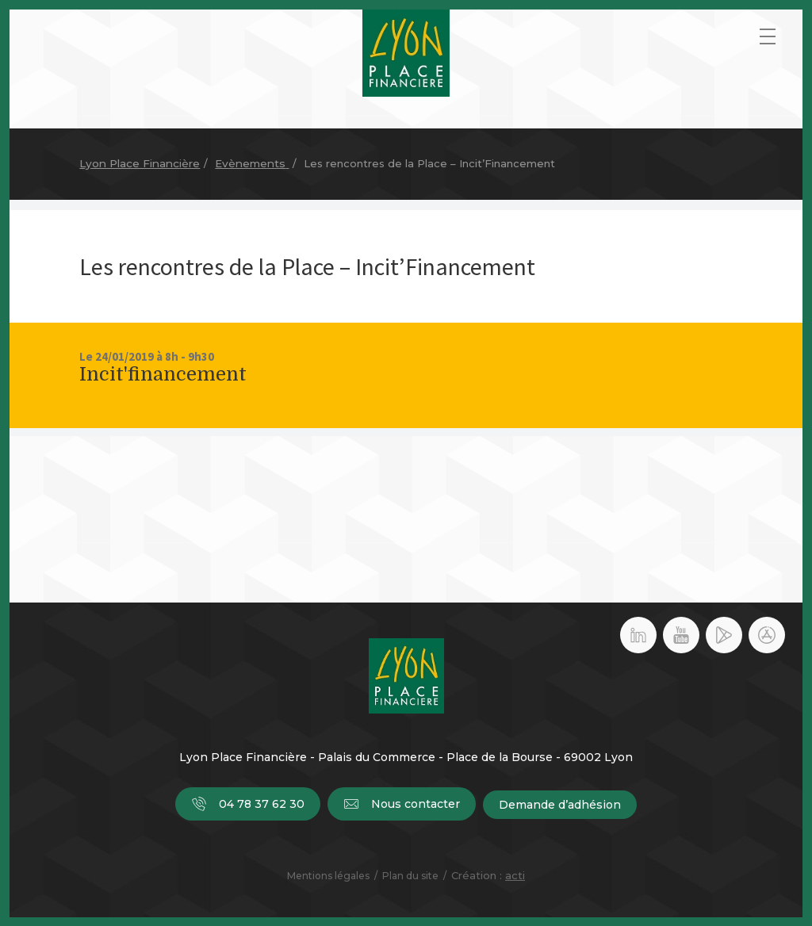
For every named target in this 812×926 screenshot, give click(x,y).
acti (515, 874)
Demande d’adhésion (561, 805)
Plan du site (410, 875)
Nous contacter (401, 805)
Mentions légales (328, 875)
